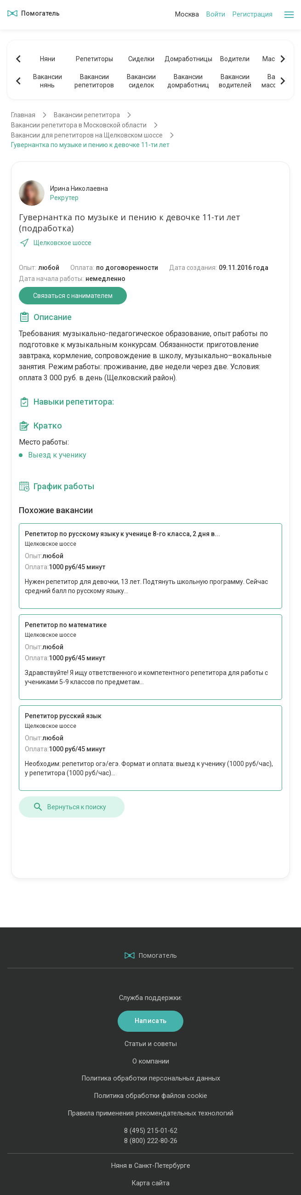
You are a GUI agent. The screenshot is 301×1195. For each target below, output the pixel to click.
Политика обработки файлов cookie (150, 1096)
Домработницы (188, 59)
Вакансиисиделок (141, 81)
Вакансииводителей (235, 81)
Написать (150, 1021)
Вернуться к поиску (69, 806)
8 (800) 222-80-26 (150, 1141)
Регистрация (253, 14)
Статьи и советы (151, 1044)
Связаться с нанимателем (73, 295)
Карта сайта (150, 1183)
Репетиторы (94, 59)
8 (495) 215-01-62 (150, 1131)
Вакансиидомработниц (188, 81)
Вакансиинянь (47, 81)
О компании (150, 1061)
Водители (235, 59)
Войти (215, 14)
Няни (47, 59)
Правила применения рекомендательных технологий (150, 1113)
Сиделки (141, 59)
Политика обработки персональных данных (150, 1078)
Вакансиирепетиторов (94, 81)
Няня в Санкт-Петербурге (150, 1166)
